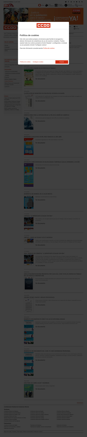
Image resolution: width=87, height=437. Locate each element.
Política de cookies (49, 48)
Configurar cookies (38, 62)
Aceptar (62, 62)
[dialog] (43, 43)
